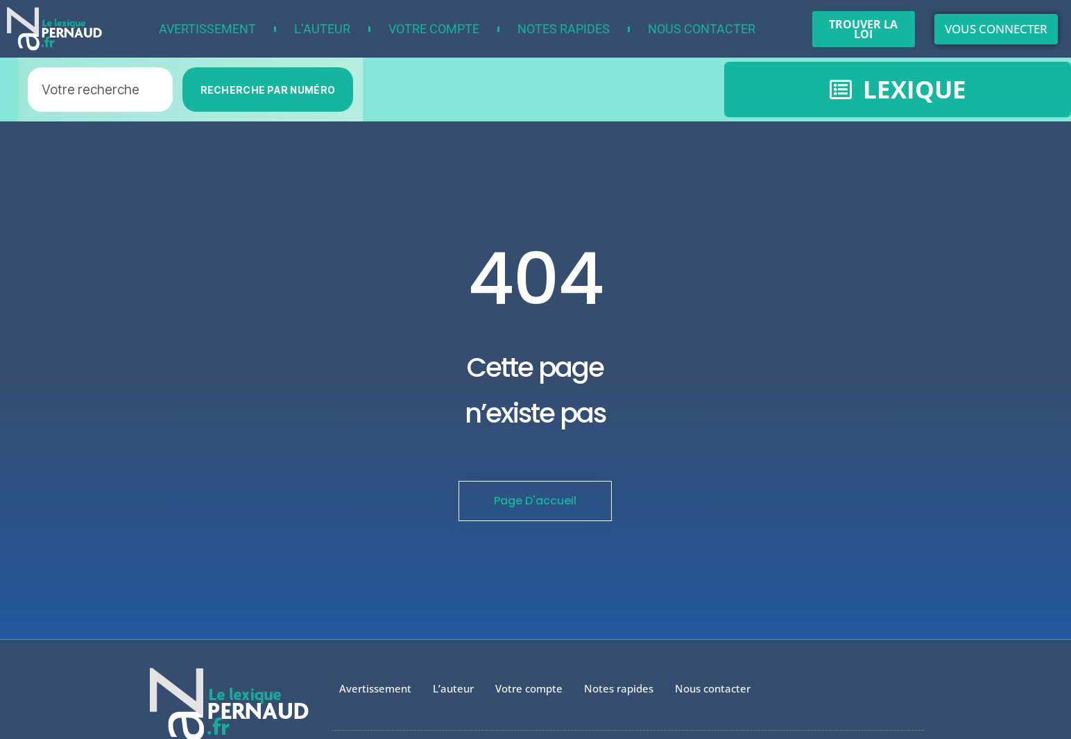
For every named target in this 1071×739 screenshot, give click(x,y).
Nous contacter (701, 29)
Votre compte (433, 29)
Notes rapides (563, 29)
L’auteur (322, 29)
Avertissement (207, 29)
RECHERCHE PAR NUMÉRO (268, 90)
